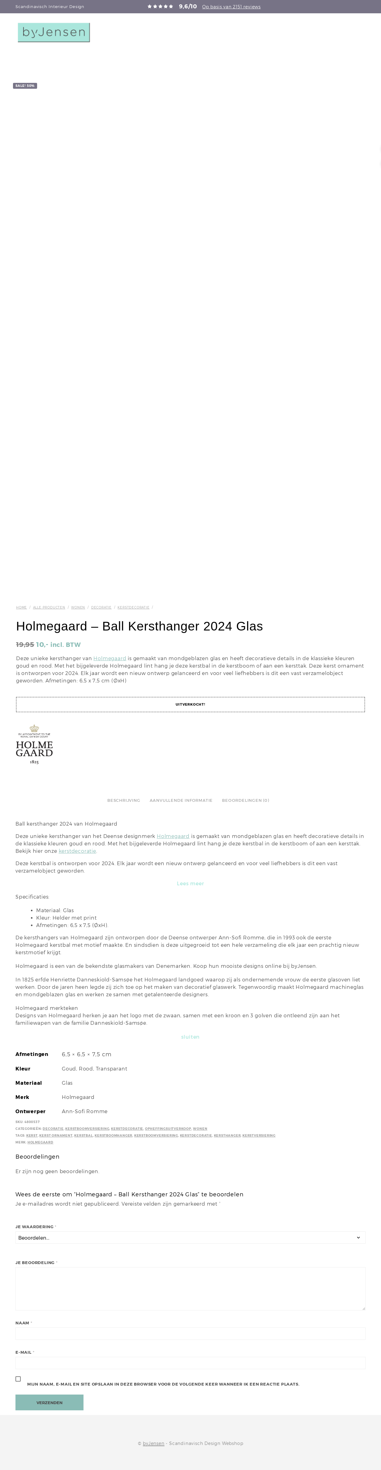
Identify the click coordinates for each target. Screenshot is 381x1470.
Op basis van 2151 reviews (231, 6)
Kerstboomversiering (87, 1129)
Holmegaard (109, 658)
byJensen (153, 1443)
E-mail (24, 1352)
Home (21, 607)
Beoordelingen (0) (245, 800)
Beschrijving (123, 800)
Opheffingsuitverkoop (168, 1129)
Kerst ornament (55, 1136)
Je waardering (36, 1226)
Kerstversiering (259, 1136)
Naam (23, 1323)
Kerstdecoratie (133, 607)
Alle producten (49, 607)
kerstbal (83, 1136)
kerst (32, 1136)
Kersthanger (227, 1136)
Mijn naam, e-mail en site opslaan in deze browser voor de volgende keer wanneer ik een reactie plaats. (163, 1384)
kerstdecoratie (77, 851)
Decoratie (101, 607)
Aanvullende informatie (181, 800)
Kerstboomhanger (113, 1136)
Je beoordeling (36, 1262)
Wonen (78, 607)
